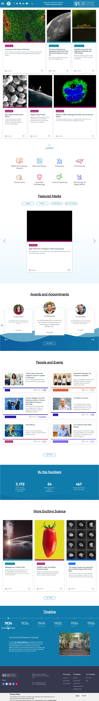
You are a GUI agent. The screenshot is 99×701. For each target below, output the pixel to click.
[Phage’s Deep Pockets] (40, 105)
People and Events (49, 362)
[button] (32, 4)
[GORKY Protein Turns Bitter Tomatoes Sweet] (49, 553)
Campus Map (66, 680)
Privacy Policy (76, 680)
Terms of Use (76, 683)
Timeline (49, 612)
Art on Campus (71, 203)
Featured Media (49, 196)
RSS (87, 680)
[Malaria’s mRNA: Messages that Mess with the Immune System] (75, 105)
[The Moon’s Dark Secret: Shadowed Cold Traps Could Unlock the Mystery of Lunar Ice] (59, 39)
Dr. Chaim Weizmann (21, 642)
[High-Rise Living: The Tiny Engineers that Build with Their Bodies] (84, 39)
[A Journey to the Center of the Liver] (24, 39)
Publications (56, 203)
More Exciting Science (49, 511)
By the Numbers (49, 472)
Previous (4, 241)
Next (94, 241)
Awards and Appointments (49, 294)
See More (49, 343)
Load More (50, 148)
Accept (84, 695)
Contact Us (65, 677)
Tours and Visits (66, 683)
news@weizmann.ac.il (40, 682)
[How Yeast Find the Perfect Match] (15, 105)
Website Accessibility (78, 686)
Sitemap (75, 677)
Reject (77, 695)
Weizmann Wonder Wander (53, 3)
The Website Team (77, 689)
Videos (42, 203)
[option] (49, 242)
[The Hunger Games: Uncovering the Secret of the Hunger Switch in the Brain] (81, 553)
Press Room (89, 677)
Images (27, 203)
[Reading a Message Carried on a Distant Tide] (18, 553)
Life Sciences (33, 245)
